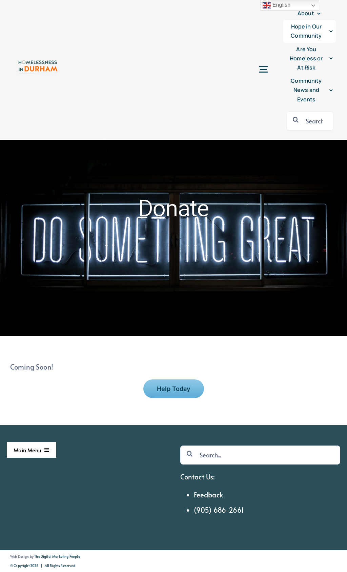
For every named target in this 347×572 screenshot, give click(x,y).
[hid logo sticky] (37, 57)
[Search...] (309, 121)
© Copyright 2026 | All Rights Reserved (42, 565)
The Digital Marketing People (57, 556)
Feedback (208, 494)
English (276, 5)
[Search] (295, 119)
